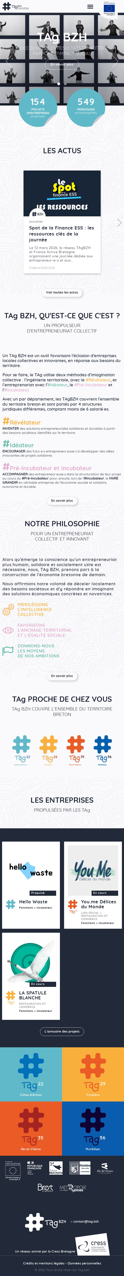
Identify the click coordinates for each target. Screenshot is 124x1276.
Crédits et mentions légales (43, 1263)
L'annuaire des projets (62, 1031)
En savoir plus (62, 500)
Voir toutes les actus (62, 292)
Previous (9, 61)
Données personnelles (84, 1263)
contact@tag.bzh (86, 1221)
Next (115, 61)
